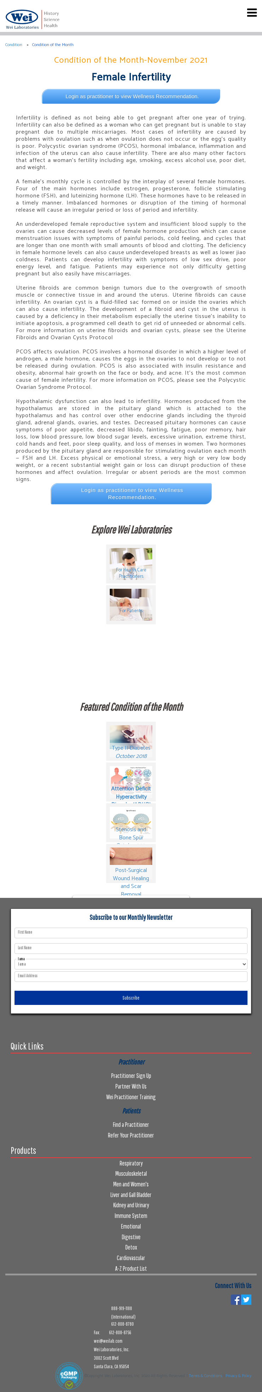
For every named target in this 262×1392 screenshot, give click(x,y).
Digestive (131, 1237)
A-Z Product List (131, 1268)
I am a (21, 959)
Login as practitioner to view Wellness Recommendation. (132, 96)
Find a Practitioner (131, 1124)
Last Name (25, 948)
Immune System (131, 1215)
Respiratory (131, 1163)
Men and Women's (131, 1184)
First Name (25, 932)
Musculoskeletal (131, 1173)
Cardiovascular (131, 1258)
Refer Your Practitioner (131, 1135)
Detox (131, 1247)
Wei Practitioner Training (131, 1097)
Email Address (27, 976)
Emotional (131, 1226)
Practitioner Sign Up (131, 1075)
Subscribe (131, 998)
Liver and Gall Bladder (131, 1194)
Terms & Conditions (205, 1376)
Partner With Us (131, 1086)
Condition (13, 44)
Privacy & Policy (238, 1376)
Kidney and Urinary (131, 1205)
